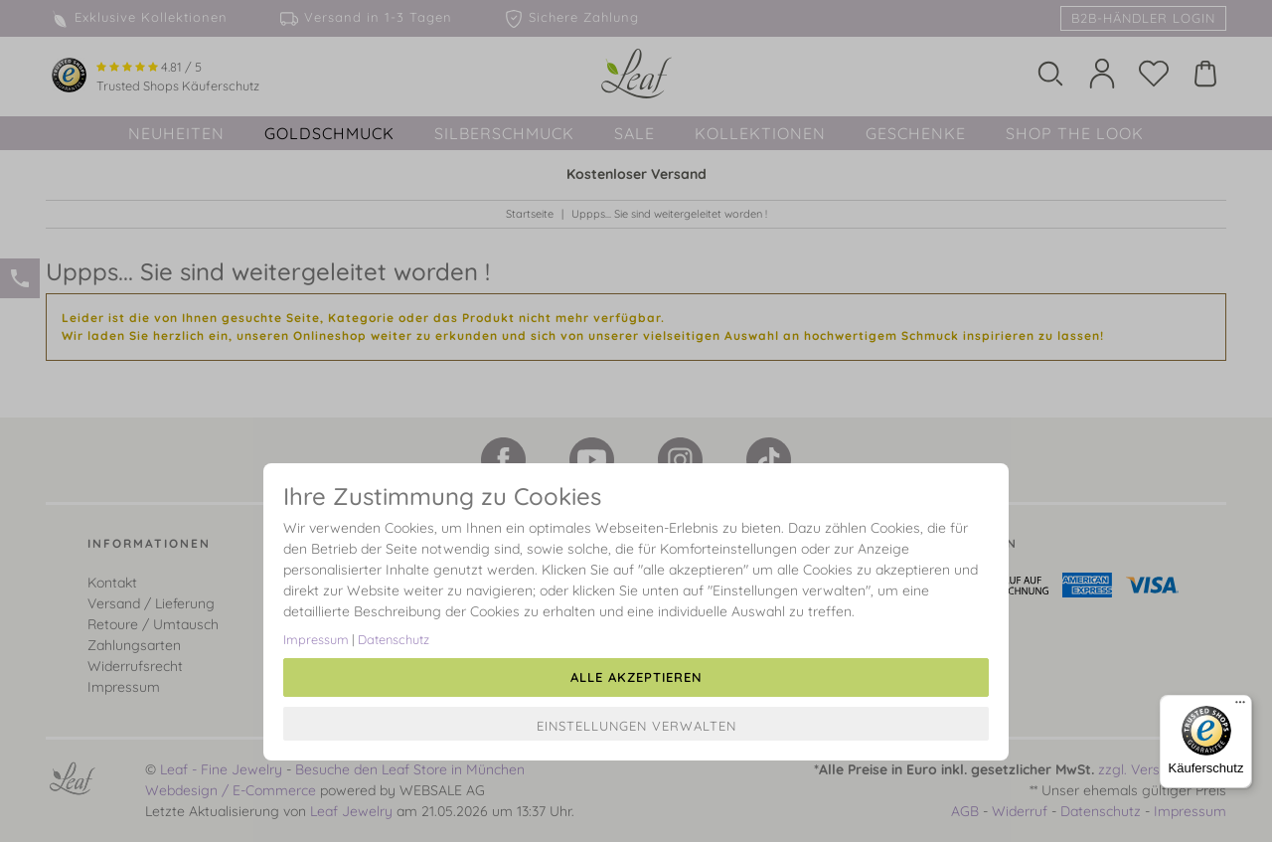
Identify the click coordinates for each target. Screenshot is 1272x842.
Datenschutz (393, 639)
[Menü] (1240, 707)
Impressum (316, 639)
